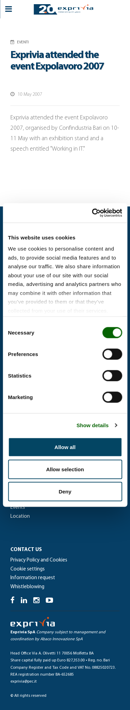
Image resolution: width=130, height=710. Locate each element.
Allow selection (65, 469)
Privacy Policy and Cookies (38, 560)
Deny (65, 491)
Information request (32, 578)
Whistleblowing (27, 587)
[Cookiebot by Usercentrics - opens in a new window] (92, 213)
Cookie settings (27, 569)
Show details (93, 425)
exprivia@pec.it (23, 681)
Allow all (65, 447)
